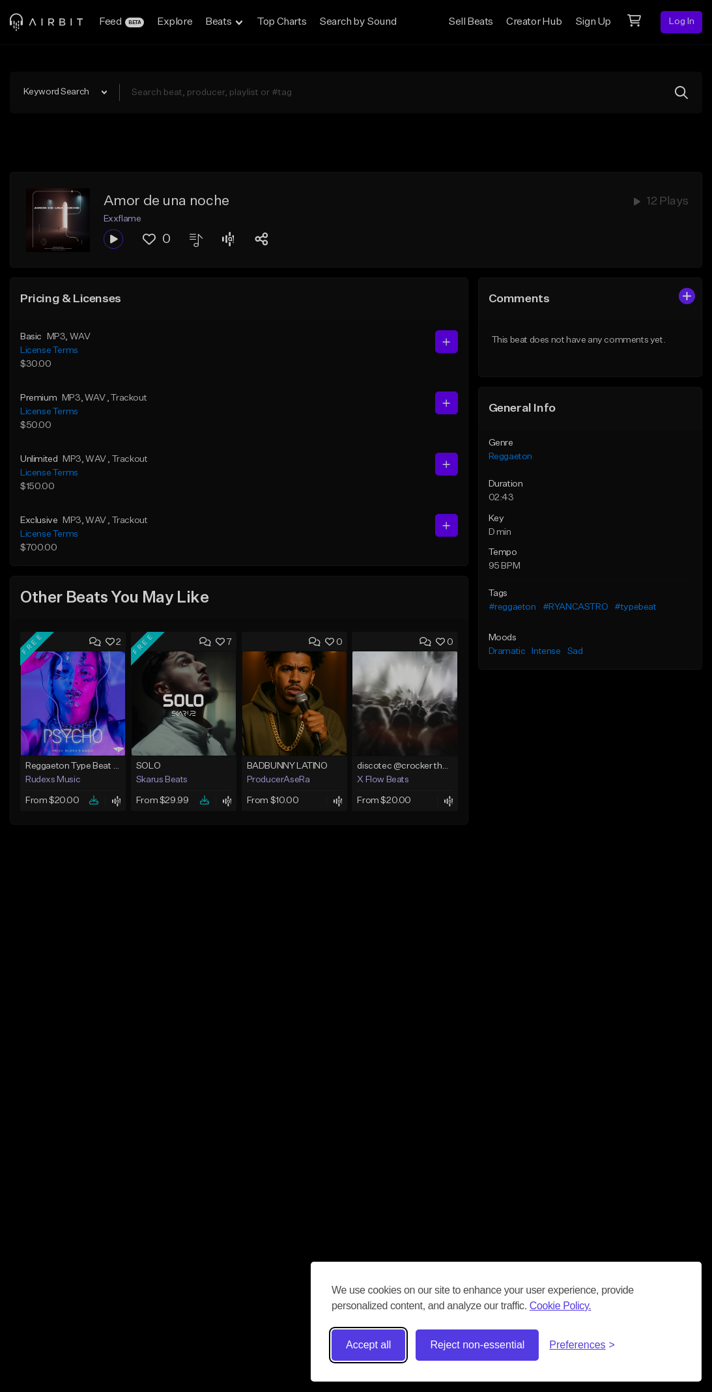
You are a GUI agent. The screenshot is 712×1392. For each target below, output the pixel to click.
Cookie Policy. (560, 1305)
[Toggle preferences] (582, 1345)
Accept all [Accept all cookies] (368, 1344)
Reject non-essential (477, 1344)
